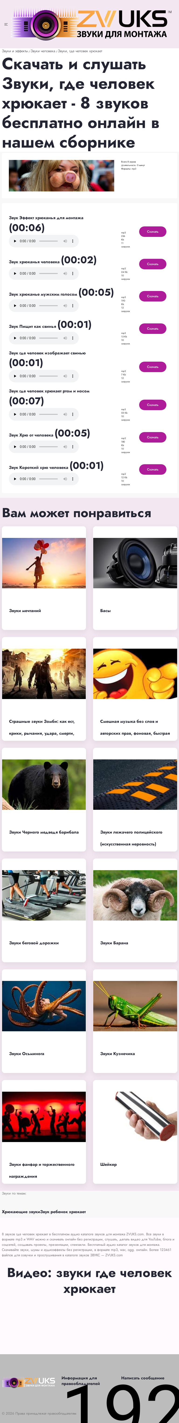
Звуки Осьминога (26, 1054)
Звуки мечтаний (25, 611)
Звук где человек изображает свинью (47, 353)
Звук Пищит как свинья (33, 326)
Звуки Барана (114, 943)
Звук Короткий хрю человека (39, 467)
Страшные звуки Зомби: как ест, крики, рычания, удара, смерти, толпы (42, 733)
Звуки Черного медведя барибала (44, 832)
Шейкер (108, 1164)
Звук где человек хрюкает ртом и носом (49, 391)
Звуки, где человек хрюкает (80, 51)
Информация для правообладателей (81, 1381)
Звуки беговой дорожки (34, 943)
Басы (105, 611)
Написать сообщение (142, 1378)
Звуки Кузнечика (117, 1054)
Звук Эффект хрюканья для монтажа (46, 218)
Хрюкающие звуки (21, 1212)
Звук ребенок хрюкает (63, 1212)
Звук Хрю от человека (32, 435)
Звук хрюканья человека (35, 262)
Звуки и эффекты (15, 51)
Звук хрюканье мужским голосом (43, 294)
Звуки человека (43, 51)
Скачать (152, 231)
